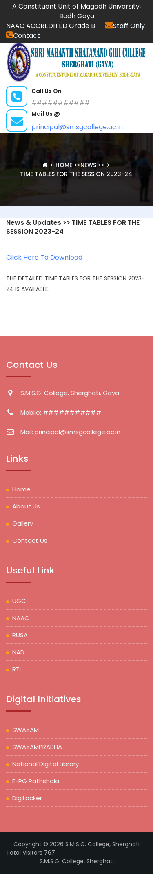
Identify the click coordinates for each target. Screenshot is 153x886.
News (88, 165)
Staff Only (125, 25)
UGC (19, 601)
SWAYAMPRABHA (37, 747)
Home (64, 165)
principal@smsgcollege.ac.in (77, 127)
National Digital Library (45, 764)
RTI (16, 669)
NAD (18, 652)
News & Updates (33, 222)
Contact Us (29, 540)
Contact (23, 35)
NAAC (20, 618)
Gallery (22, 523)
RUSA (20, 635)
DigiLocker (27, 798)
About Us (26, 506)
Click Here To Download (44, 257)
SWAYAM (25, 729)
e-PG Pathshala (35, 781)
